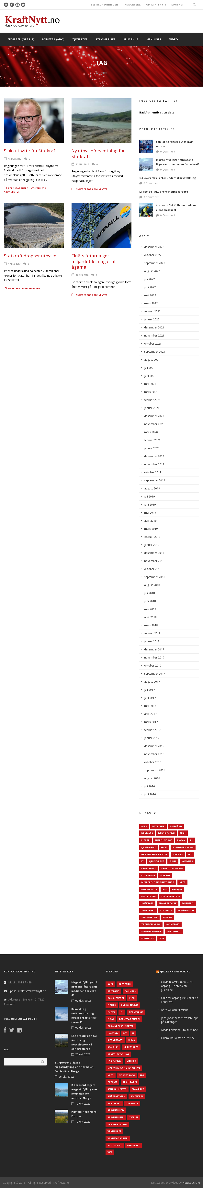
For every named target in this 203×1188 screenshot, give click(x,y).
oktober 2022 (152, 255)
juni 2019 (150, 504)
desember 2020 (154, 416)
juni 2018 (150, 601)
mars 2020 (151, 432)
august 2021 (152, 359)
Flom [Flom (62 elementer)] (164, 847)
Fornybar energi (18, 188)
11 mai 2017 (82, 164)
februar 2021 (152, 400)
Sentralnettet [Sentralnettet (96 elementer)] (170, 896)
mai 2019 (150, 512)
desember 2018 (154, 553)
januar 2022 (151, 319)
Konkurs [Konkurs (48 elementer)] (187, 861)
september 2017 (154, 673)
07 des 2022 (83, 1000)
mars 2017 (151, 722)
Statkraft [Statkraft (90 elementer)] (148, 910)
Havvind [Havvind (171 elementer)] (178, 854)
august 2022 (152, 271)
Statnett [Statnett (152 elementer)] (166, 910)
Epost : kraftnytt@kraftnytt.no (27, 991)
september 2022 (154, 263)
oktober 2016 (152, 762)
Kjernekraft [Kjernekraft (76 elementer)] (156, 861)
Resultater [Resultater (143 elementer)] (148, 896)
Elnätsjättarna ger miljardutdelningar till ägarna (94, 261)
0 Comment (167, 151)
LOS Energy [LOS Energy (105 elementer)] (148, 875)
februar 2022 (152, 311)
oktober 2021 (152, 343)
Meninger (153, 39)
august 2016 (152, 778)
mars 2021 (151, 392)
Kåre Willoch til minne (174, 1010)
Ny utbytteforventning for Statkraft (98, 153)
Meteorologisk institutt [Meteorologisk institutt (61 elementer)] (157, 882)
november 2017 (154, 657)
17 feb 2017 (14, 263)
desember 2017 (154, 649)
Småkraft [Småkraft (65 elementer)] (147, 903)
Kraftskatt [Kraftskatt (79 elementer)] (148, 868)
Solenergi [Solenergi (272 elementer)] (188, 903)
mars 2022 (151, 303)
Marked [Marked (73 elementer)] (165, 875)
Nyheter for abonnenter (91, 189)
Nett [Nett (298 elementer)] (182, 882)
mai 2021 (150, 384)
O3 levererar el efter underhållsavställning (167, 178)
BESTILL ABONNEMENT (105, 4)
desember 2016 (154, 746)
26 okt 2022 (82, 1054)
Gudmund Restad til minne (178, 1038)
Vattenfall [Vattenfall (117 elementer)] (174, 931)
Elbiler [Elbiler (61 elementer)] (145, 840)
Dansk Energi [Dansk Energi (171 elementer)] (166, 833)
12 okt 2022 (82, 1103)
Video (173, 39)
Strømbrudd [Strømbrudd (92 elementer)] (185, 910)
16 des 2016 (82, 274)
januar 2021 (151, 408)
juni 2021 (150, 376)
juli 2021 (149, 367)
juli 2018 (149, 593)
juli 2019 (149, 496)
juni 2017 (150, 698)
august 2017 (152, 681)
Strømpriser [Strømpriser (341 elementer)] (149, 917)
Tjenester (80, 39)
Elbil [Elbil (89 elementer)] (183, 833)
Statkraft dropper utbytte (30, 256)
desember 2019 (154, 456)
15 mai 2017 (14, 158)
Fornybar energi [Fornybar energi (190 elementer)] (183, 847)
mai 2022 (150, 295)
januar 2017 (151, 738)
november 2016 (154, 754)
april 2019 (150, 520)
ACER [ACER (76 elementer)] (144, 826)
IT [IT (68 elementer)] (142, 861)
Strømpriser (106, 39)
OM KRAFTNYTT (156, 4)
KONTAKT (177, 4)
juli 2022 (149, 279)
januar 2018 (151, 641)
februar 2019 (152, 537)
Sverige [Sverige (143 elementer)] (167, 917)
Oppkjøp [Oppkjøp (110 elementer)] (177, 889)
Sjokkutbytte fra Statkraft (30, 151)
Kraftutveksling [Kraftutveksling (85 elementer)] (172, 868)
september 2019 (154, 480)
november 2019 (154, 464)
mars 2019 (151, 528)
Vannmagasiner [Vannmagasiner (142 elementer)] (151, 931)
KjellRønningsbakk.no (175, 971)
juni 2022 (150, 287)
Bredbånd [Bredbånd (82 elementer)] (176, 826)
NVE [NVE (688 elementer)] (165, 889)
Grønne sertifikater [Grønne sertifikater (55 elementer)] (154, 854)
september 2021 (154, 351)
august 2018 (152, 585)
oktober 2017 (152, 665)
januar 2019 (151, 545)
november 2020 (154, 424)
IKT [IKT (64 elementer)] (190, 854)
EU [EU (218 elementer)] (191, 840)
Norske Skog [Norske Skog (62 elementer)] (149, 889)
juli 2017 (149, 689)
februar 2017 (152, 730)
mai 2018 (150, 609)
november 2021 (154, 335)
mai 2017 (150, 706)
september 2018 (154, 577)
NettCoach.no (191, 1182)
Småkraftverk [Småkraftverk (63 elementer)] (167, 903)
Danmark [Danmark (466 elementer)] (147, 833)
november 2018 (154, 561)
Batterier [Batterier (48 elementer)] (158, 826)
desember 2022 (154, 247)
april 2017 (150, 714)
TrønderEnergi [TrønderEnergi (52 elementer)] (151, 924)
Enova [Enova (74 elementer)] (181, 840)
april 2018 (150, 617)
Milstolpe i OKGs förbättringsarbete (163, 191)
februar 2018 (152, 633)
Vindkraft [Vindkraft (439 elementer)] (147, 938)
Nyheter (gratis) (21, 39)
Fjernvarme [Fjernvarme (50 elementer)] (148, 847)
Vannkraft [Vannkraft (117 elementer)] (173, 924)
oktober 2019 (152, 472)
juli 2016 (149, 786)
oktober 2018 (152, 569)
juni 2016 (150, 794)
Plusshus (131, 39)
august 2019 (152, 488)
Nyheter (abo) (53, 39)
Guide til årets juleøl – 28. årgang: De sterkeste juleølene (177, 986)
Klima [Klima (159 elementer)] (172, 861)
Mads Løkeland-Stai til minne (179, 1030)
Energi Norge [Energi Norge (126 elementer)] (163, 840)
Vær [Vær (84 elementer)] (161, 938)
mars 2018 (151, 625)
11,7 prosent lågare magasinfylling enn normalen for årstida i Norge (74, 1067)
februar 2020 (152, 440)
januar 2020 (151, 448)
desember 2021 (154, 327)
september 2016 (154, 770)
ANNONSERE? (133, 4)
